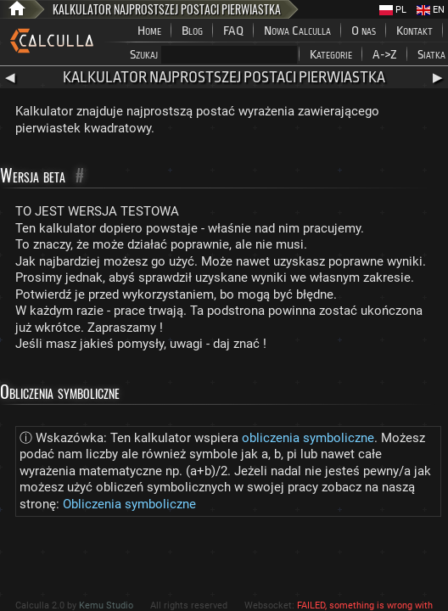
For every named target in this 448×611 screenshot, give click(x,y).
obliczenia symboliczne (308, 438)
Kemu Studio (106, 605)
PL (392, 9)
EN (431, 9)
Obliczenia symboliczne (129, 504)
